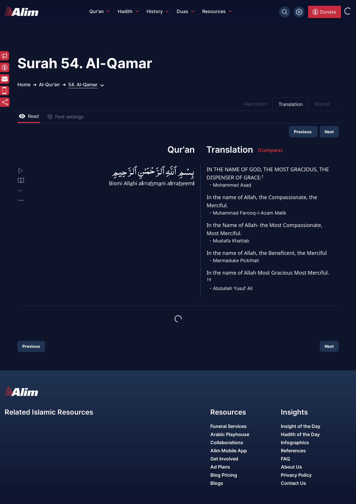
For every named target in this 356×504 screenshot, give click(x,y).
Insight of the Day (300, 426)
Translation (291, 104)
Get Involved (224, 459)
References (293, 450)
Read (29, 116)
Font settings (65, 117)
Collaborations (226, 442)
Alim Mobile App (228, 450)
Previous (303, 131)
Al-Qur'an (49, 84)
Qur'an (99, 11)
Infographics (295, 442)
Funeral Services (228, 426)
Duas (185, 11)
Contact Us (293, 483)
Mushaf (322, 104)
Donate (324, 11)
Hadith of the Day (300, 434)
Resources (217, 11)
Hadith (128, 11)
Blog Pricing (223, 475)
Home (23, 84)
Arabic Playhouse (229, 434)
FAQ (285, 459)
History (158, 11)
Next (329, 131)
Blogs (216, 483)
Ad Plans (220, 467)
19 (209, 279)
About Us (291, 467)
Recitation (256, 104)
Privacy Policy (296, 475)
